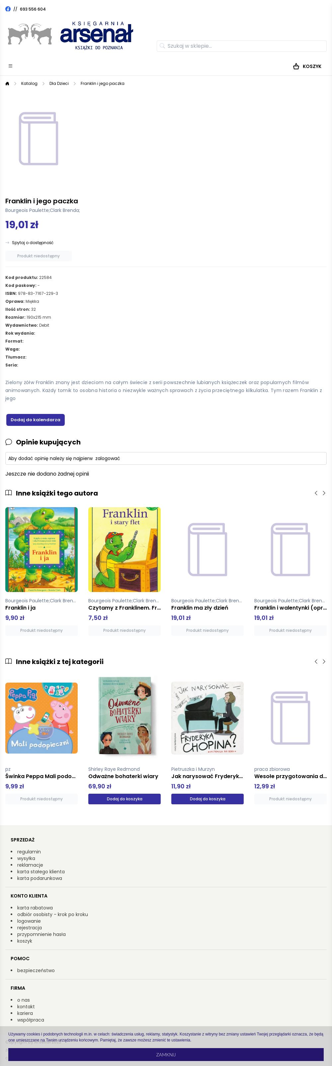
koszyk (24, 941)
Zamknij (166, 1054)
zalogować (107, 458)
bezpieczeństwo (36, 970)
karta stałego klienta (41, 871)
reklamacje (30, 865)
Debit (44, 325)
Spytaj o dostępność (32, 242)
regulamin (29, 851)
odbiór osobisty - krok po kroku (52, 914)
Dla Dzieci (59, 83)
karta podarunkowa (39, 878)
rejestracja (29, 927)
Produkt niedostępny (38, 256)
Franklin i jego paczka (102, 83)
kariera (25, 1013)
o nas (23, 1000)
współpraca (30, 1020)
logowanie (29, 921)
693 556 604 (33, 9)
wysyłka (26, 858)
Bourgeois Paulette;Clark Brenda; (42, 210)
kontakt (26, 1006)
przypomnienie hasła (41, 934)
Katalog (29, 83)
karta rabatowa (35, 907)
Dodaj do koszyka (124, 799)
